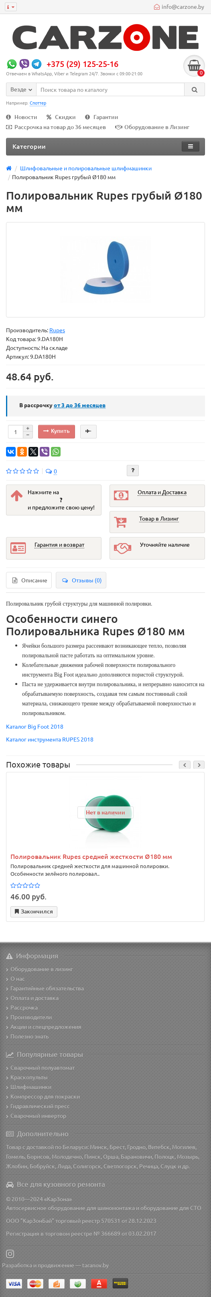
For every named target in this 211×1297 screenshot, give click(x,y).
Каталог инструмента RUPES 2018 (49, 739)
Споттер (38, 102)
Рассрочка (22, 1007)
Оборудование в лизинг (39, 968)
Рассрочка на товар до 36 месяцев (56, 127)
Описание (29, 580)
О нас (15, 978)
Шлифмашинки (28, 1086)
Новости (21, 117)
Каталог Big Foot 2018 (34, 726)
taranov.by (95, 1265)
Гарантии (101, 117)
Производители (29, 1016)
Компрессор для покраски (43, 1096)
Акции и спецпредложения (43, 1026)
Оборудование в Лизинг (152, 127)
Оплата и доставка (32, 997)
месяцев (80, 404)
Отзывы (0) (82, 580)
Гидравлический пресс (38, 1105)
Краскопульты (27, 1077)
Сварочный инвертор (36, 1115)
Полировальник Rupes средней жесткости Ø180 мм (91, 856)
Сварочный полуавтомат (40, 1067)
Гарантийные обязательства (45, 988)
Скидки (61, 117)
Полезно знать (27, 1036)
